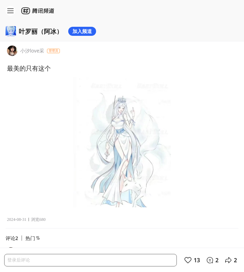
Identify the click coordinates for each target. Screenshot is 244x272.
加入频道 (82, 31)
